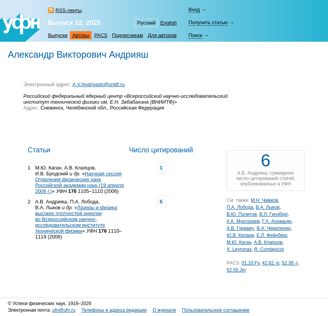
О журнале (164, 310)
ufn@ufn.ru (64, 310)
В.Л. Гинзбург (273, 214)
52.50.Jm (236, 270)
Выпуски (57, 35)
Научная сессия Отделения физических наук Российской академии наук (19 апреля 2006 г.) (79, 182)
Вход (194, 9)
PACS (100, 35)
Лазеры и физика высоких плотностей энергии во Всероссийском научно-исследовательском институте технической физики (76, 219)
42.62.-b (270, 263)
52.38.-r (290, 263)
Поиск (195, 35)
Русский (146, 23)
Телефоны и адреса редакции (114, 310)
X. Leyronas (239, 249)
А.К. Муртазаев (243, 221)
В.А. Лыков (268, 207)
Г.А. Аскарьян (276, 221)
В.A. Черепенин (274, 228)
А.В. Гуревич (240, 228)
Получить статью (208, 22)
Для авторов (162, 35)
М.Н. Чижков (264, 200)
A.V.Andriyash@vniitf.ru (99, 84)
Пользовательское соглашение (216, 310)
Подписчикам (127, 35)
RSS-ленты (68, 10)
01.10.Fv (250, 263)
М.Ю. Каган (239, 242)
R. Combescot (269, 249)
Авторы (80, 35)
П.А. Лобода (240, 207)
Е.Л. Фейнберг (272, 235)
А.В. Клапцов (268, 242)
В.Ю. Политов (242, 214)
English (168, 23)
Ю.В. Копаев (240, 235)
